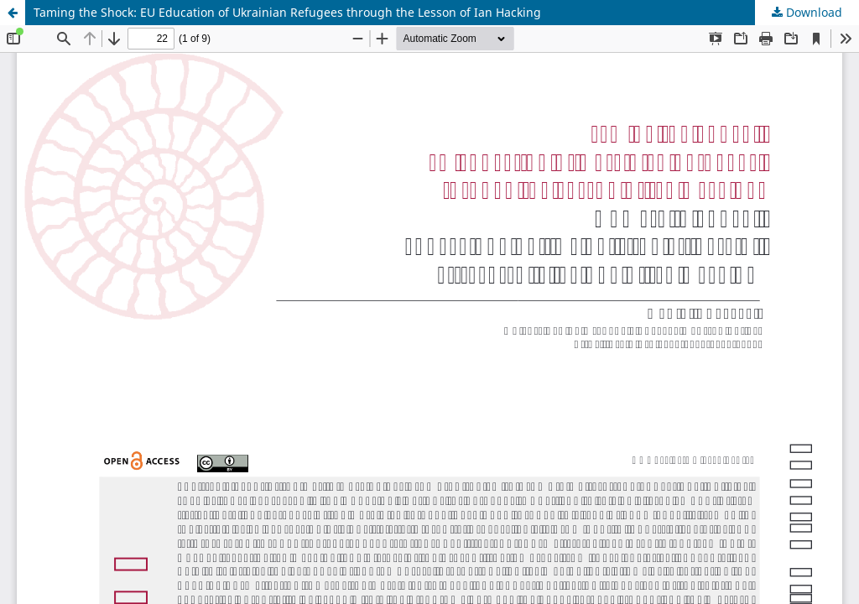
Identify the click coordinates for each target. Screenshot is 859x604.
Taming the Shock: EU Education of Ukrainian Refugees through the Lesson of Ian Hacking (287, 12)
